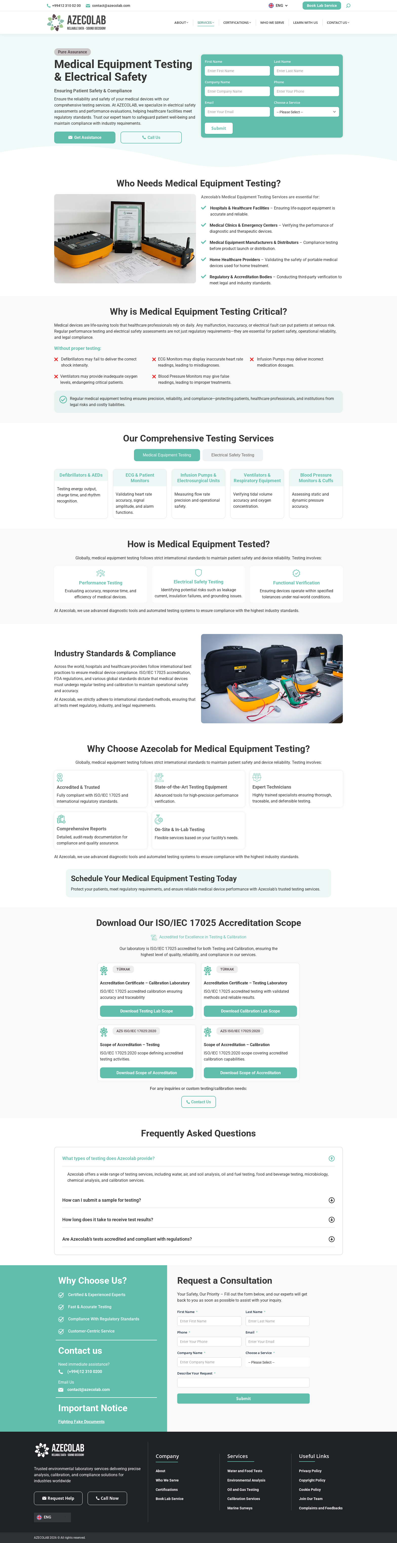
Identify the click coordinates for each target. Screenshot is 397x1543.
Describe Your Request (196, 1373)
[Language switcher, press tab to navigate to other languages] (279, 5)
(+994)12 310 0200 (84, 1371)
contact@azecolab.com (108, 6)
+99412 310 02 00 (64, 6)
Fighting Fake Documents (81, 1421)
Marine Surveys (239, 1508)
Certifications (167, 1490)
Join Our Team (311, 1499)
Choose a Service (288, 102)
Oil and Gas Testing (243, 1490)
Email (211, 102)
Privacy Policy (310, 1471)
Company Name (219, 82)
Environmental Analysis (246, 1480)
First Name (215, 61)
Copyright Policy (312, 1480)
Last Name (284, 61)
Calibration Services (243, 1499)
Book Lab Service (170, 1499)
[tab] (167, 455)
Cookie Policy (310, 1490)
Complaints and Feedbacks (321, 1508)
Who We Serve (167, 1480)
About (160, 1471)
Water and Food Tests (244, 1471)
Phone (280, 82)
